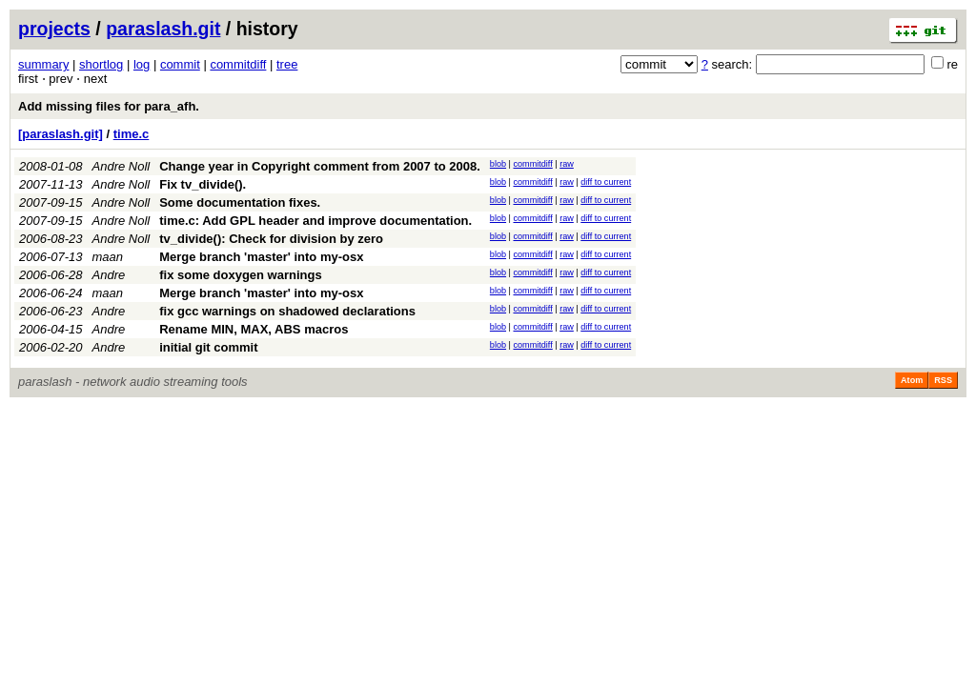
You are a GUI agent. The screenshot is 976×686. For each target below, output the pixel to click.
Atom (912, 380)
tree (286, 64)
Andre (109, 275)
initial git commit (208, 347)
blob (498, 164)
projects (54, 28)
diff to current (605, 182)
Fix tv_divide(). (202, 184)
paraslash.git (163, 28)
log (141, 64)
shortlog (101, 64)
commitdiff (238, 64)
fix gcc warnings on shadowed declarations (287, 311)
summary (43, 64)
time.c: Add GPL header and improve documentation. (315, 220)
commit (180, 64)
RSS (943, 380)
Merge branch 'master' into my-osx (261, 257)
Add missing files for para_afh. (108, 106)
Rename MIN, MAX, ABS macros (253, 329)
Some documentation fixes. (239, 202)
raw (566, 164)
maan (108, 257)
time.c (131, 134)
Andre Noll (121, 166)
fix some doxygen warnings (240, 275)
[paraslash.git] (60, 134)
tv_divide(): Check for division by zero (271, 239)
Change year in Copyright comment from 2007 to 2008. (319, 166)
